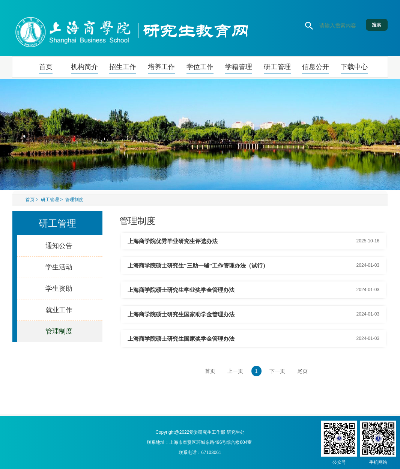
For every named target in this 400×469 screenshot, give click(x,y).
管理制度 (74, 199)
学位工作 (200, 67)
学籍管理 (238, 67)
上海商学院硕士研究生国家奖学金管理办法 (181, 338)
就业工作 (58, 310)
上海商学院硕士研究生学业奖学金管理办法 (181, 290)
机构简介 (84, 67)
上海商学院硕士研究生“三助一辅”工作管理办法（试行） (198, 265)
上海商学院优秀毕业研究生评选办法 (173, 241)
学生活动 (58, 267)
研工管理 (277, 67)
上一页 (235, 371)
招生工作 (122, 67)
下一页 (277, 371)
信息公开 (315, 67)
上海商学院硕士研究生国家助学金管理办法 (181, 314)
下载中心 (354, 67)
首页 (46, 67)
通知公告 (58, 246)
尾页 (302, 371)
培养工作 (161, 67)
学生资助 (58, 288)
